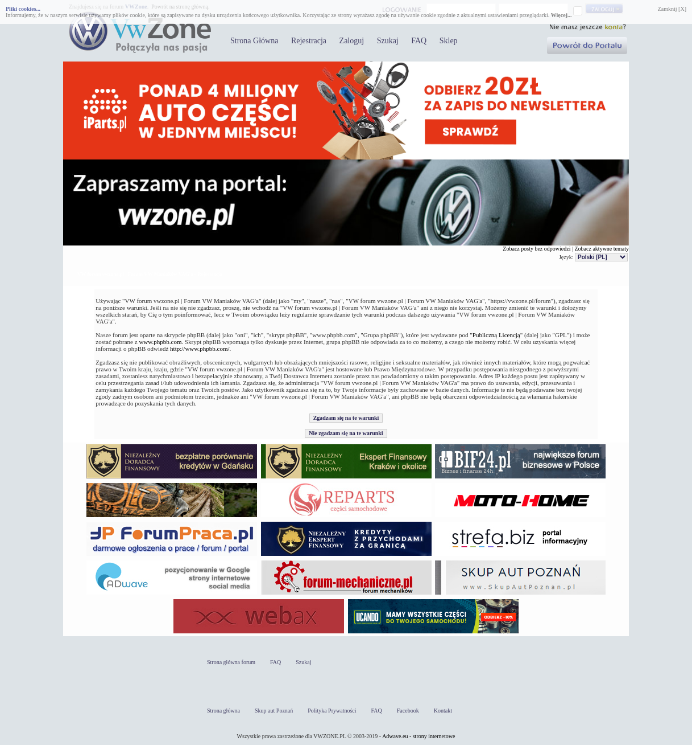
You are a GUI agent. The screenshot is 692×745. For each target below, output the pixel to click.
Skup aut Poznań (274, 710)
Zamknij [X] (672, 9)
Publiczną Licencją (496, 334)
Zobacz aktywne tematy (601, 248)
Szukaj (388, 40)
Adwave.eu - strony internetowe (418, 736)
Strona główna (223, 710)
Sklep (449, 40)
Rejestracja (308, 40)
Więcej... (561, 15)
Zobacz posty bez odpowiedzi (536, 248)
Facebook (408, 710)
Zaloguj (351, 40)
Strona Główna (254, 40)
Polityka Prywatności (332, 710)
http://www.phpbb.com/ (199, 348)
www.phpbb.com (160, 341)
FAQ (418, 40)
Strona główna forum (231, 662)
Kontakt (443, 710)
